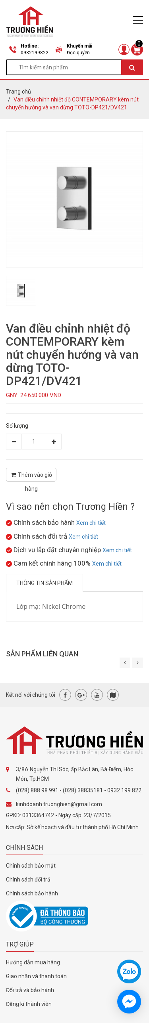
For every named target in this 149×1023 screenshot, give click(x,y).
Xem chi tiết (91, 523)
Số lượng (17, 426)
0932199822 (34, 52)
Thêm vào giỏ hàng (31, 477)
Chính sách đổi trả (28, 879)
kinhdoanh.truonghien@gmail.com (59, 804)
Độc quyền (78, 52)
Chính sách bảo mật (31, 865)
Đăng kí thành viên (29, 1004)
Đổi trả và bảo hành (30, 990)
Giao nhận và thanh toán (36, 976)
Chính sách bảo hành (32, 893)
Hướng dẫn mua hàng (33, 962)
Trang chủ (18, 91)
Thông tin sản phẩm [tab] (44, 583)
